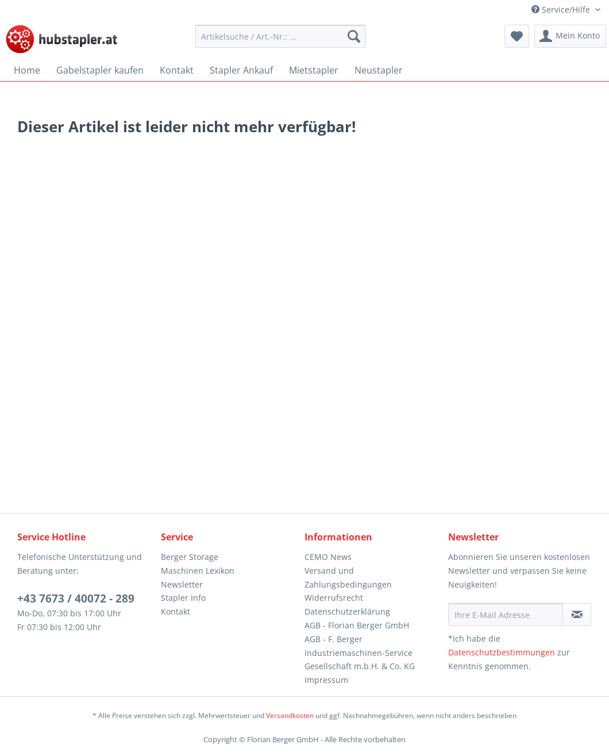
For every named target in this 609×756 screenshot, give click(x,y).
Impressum (326, 679)
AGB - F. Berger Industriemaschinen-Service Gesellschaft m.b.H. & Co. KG (359, 653)
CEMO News (328, 556)
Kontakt (175, 611)
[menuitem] (280, 36)
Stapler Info (183, 597)
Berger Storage (189, 556)
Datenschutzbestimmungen (501, 652)
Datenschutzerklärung (347, 611)
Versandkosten (290, 715)
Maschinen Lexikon (197, 570)
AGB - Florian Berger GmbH (356, 625)
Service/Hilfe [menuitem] (561, 9)
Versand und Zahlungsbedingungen (348, 577)
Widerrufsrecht (333, 597)
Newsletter (182, 584)
